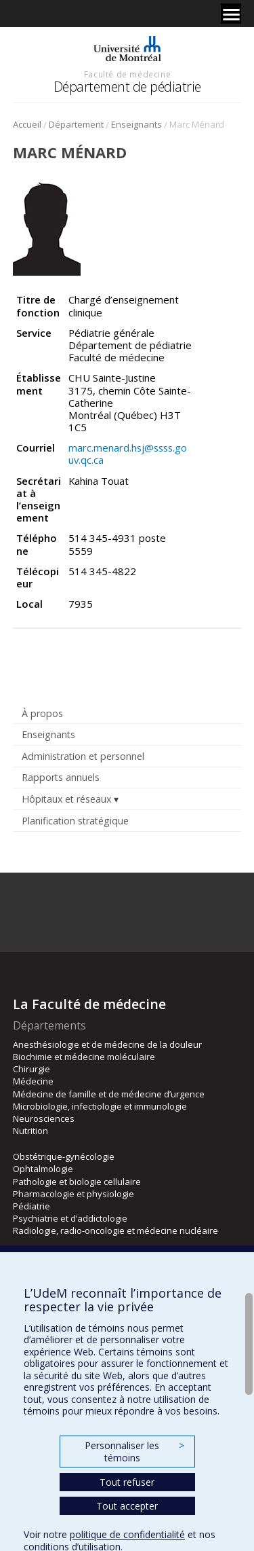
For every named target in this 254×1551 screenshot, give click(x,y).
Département (76, 124)
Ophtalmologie (43, 1169)
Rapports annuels (61, 777)
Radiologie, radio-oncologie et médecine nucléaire (115, 1230)
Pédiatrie (31, 1206)
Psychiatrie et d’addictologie (70, 1218)
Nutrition (30, 1131)
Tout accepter (127, 1505)
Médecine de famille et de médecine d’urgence (109, 1094)
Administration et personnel (83, 756)
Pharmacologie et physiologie (73, 1194)
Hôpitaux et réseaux (66, 798)
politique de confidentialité (127, 1534)
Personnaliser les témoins (134, 1451)
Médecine (33, 1081)
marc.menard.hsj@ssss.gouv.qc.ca (127, 454)
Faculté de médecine (127, 74)
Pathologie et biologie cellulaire (77, 1181)
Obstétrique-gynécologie (63, 1156)
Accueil (27, 124)
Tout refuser (127, 1482)
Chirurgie (31, 1069)
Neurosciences (44, 1118)
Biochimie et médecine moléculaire (84, 1057)
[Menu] (231, 13)
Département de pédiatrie (127, 86)
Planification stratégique (75, 820)
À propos (42, 713)
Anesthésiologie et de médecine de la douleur (107, 1044)
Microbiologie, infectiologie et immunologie (100, 1106)
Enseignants (136, 124)
